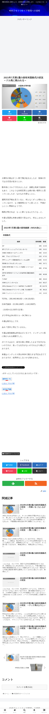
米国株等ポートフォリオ (11, 453)
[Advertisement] (24, 45)
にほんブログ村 (8, 383)
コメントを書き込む (24, 687)
